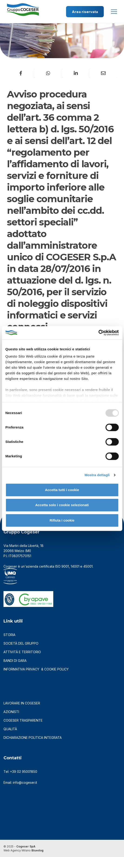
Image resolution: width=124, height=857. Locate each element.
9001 (65, 566)
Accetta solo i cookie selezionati (62, 505)
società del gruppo (20, 643)
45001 (88, 566)
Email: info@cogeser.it (20, 782)
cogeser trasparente (23, 720)
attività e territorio (22, 652)
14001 (75, 566)
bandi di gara (15, 661)
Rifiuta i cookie (62, 520)
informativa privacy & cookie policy (36, 669)
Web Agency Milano (17, 850)
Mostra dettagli (97, 475)
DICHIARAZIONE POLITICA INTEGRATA (32, 738)
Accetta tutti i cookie (62, 490)
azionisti (11, 712)
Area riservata (85, 12)
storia (9, 635)
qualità (10, 729)
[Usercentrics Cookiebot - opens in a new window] (98, 333)
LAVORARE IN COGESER (21, 703)
